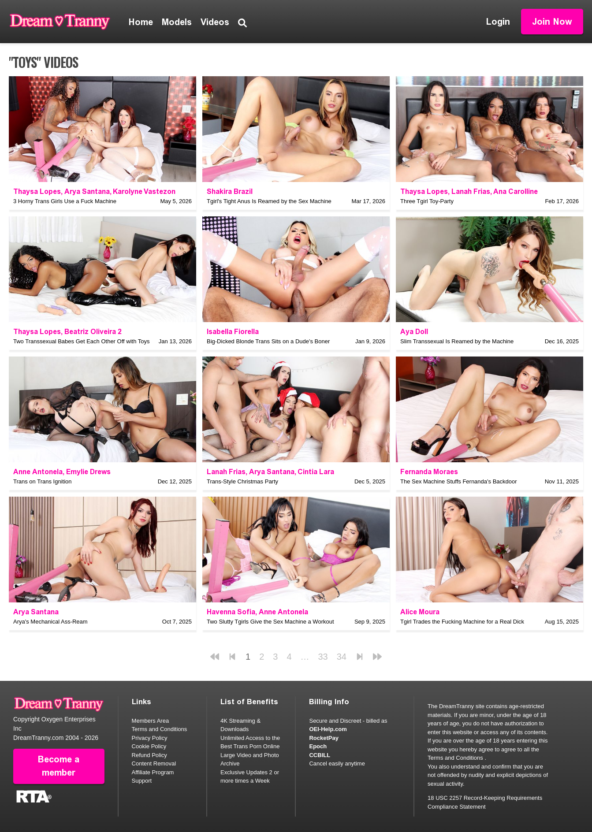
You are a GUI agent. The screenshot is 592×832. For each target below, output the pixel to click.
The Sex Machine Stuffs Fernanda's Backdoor (458, 481)
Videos (215, 22)
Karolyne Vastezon (144, 191)
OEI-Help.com (327, 729)
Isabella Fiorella (233, 331)
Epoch (318, 746)
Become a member (58, 766)
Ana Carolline (515, 191)
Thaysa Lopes (37, 191)
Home (141, 22)
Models (177, 22)
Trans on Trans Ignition (42, 481)
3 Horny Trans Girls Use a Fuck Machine (64, 201)
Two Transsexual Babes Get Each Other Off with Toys (81, 341)
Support (142, 780)
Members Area (150, 720)
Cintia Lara (316, 472)
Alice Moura (419, 612)
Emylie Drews (88, 472)
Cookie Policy (149, 746)
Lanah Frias (470, 191)
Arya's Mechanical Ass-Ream (50, 621)
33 (323, 656)
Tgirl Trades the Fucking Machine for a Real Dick (462, 621)
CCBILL (319, 755)
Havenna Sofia (231, 612)
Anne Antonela (38, 472)
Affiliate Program (153, 772)
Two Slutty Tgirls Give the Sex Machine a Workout (270, 621)
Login (498, 21)
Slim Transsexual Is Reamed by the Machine (457, 341)
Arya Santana (87, 191)
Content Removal (154, 763)
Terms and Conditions (159, 729)
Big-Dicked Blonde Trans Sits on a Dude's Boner (268, 341)
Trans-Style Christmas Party (242, 481)
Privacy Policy (150, 738)
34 (341, 656)
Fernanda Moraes (429, 472)
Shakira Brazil (230, 191)
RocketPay (323, 738)
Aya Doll (414, 331)
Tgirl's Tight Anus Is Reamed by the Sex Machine (269, 201)
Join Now (552, 21)
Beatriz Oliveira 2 (93, 331)
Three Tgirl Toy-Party (427, 201)
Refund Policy (149, 755)
